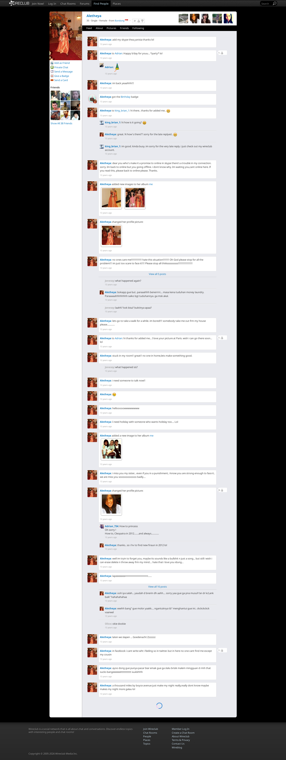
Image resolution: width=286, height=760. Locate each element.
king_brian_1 (122, 110)
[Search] (266, 4)
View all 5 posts (157, 274)
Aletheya (105, 39)
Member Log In (180, 728)
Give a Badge (61, 76)
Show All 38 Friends (61, 123)
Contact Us (178, 743)
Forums (84, 3)
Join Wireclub (150, 728)
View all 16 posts (157, 586)
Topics (146, 743)
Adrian (118, 53)
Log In (52, 3)
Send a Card (61, 80)
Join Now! (38, 3)
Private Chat (61, 67)
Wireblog (177, 747)
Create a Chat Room (183, 732)
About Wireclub (180, 736)
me (151, 184)
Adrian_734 (111, 526)
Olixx (108, 623)
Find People (101, 3)
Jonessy (109, 280)
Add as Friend (62, 63)
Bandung (119, 20)
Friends (124, 28)
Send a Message (63, 71)
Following (138, 28)
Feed (89, 28)
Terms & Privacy (181, 739)
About (99, 28)
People (147, 736)
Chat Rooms (68, 3)
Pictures (111, 28)
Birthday (125, 96)
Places (117, 3)
